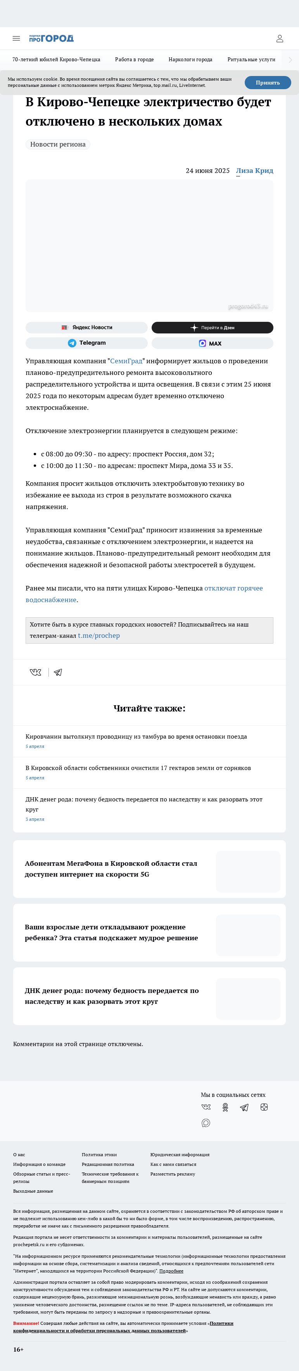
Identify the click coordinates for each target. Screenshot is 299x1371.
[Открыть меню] (16, 38)
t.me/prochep (99, 635)
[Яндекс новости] (87, 327)
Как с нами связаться (173, 1164)
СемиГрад (126, 360)
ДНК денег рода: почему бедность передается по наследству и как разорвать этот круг (149, 809)
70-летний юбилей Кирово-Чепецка (56, 59)
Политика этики (99, 1154)
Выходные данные (33, 1191)
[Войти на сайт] (279, 38)
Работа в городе (134, 59)
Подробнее (171, 1271)
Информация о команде (39, 1164)
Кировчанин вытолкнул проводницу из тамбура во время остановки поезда (149, 741)
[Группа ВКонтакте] (206, 1107)
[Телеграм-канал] (87, 343)
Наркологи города (191, 59)
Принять (268, 82)
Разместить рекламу (172, 1174)
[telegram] (60, 672)
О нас (19, 1154)
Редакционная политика (108, 1164)
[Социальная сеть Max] (213, 343)
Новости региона (58, 144)
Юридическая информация (179, 1154)
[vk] (36, 672)
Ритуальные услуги (252, 59)
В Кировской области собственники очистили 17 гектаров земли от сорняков (149, 773)
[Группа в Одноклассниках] (225, 1107)
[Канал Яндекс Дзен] (213, 327)
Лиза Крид (254, 170)
